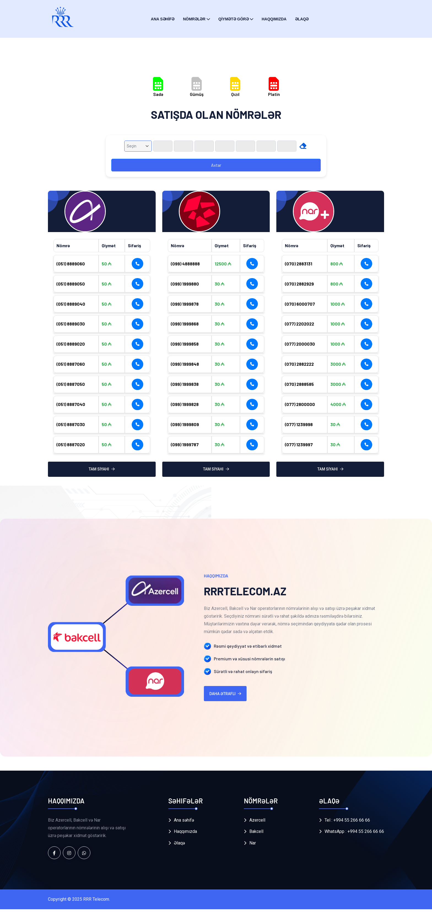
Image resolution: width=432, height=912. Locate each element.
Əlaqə (179, 846)
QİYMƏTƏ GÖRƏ (233, 19)
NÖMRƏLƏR (194, 19)
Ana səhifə (184, 822)
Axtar (216, 165)
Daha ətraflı (225, 696)
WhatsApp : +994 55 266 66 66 (354, 834)
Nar (252, 846)
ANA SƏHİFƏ (163, 19)
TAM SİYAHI (102, 472)
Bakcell (256, 834)
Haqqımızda (274, 19)
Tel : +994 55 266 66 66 (347, 822)
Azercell (257, 822)
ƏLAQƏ (302, 19)
